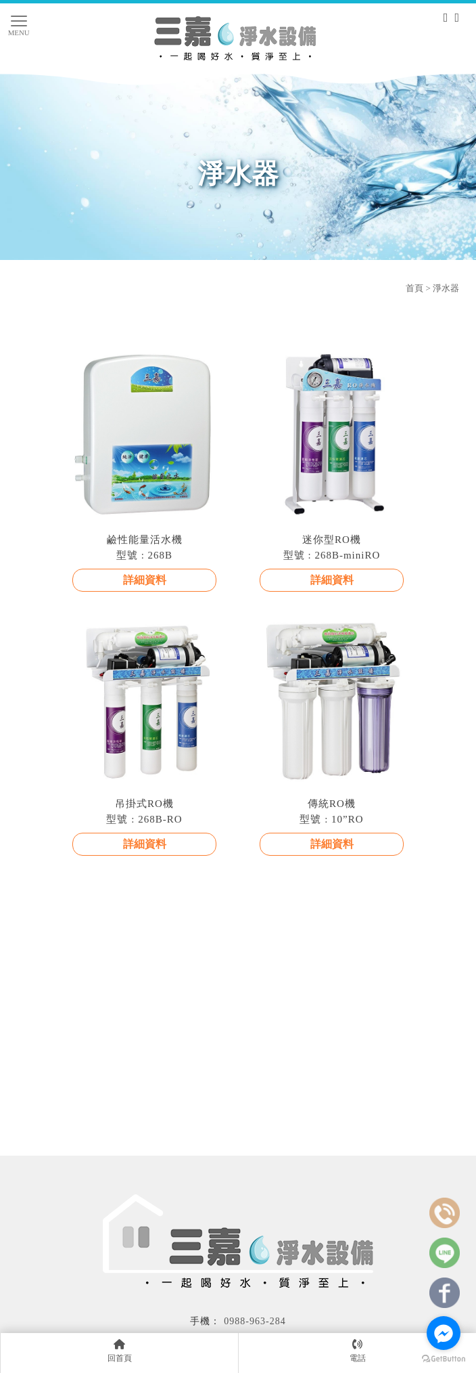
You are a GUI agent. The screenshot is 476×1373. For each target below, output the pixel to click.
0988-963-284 (254, 1321)
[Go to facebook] (443, 1333)
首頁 (414, 288)
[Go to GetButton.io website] (443, 1359)
